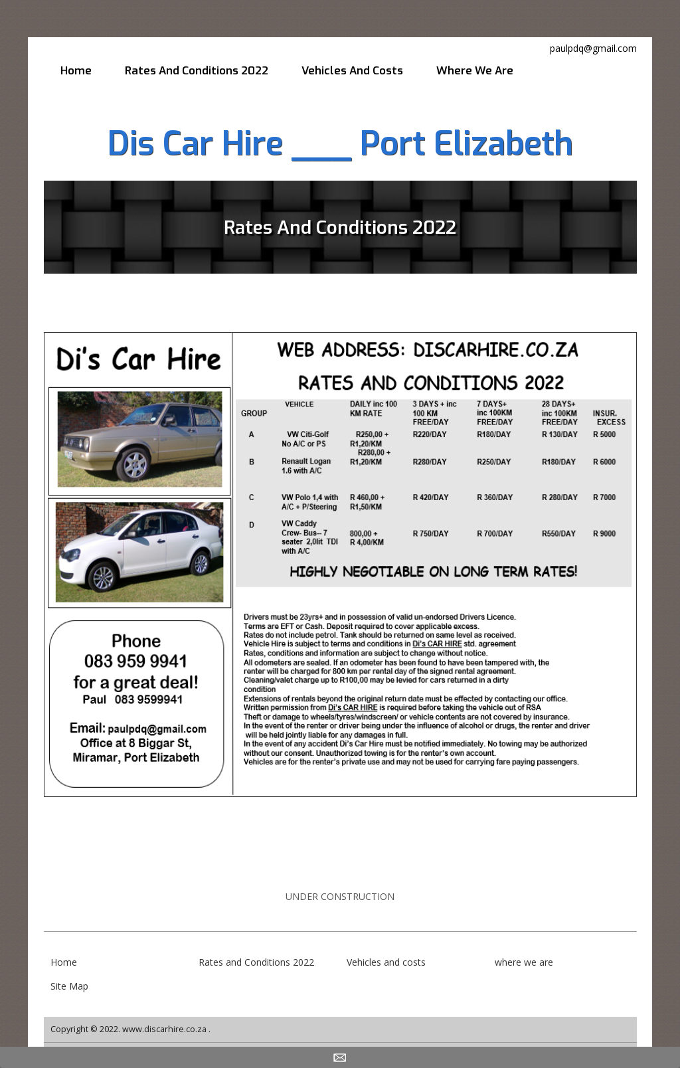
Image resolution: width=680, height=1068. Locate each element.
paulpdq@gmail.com (593, 48)
